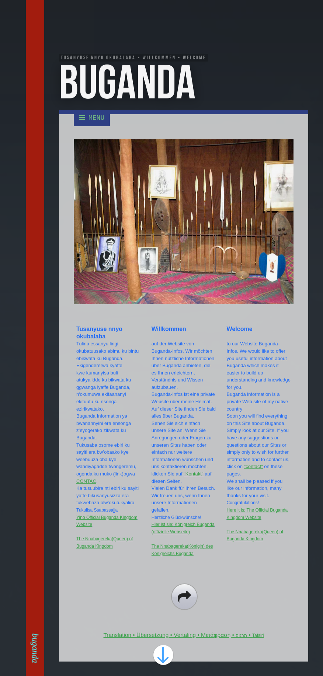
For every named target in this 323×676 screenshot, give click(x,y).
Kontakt (36, 61)
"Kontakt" (193, 481)
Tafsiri (258, 642)
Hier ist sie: (162, 531)
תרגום (241, 642)
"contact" (253, 474)
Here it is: (236, 517)
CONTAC (86, 488)
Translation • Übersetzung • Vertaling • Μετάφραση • (170, 642)
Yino (81, 524)
